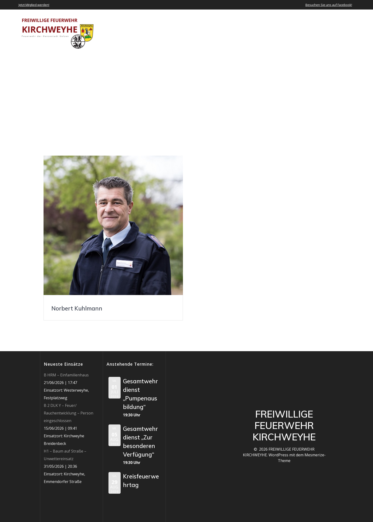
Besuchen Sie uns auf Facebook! (328, 5)
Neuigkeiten (219, 31)
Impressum (344, 31)
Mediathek (296, 31)
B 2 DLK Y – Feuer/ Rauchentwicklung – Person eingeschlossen (68, 413)
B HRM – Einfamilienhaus (66, 375)
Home (166, 31)
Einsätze (247, 31)
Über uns (187, 31)
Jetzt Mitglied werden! (34, 5)
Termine (271, 31)
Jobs (322, 31)
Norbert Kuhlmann (76, 308)
